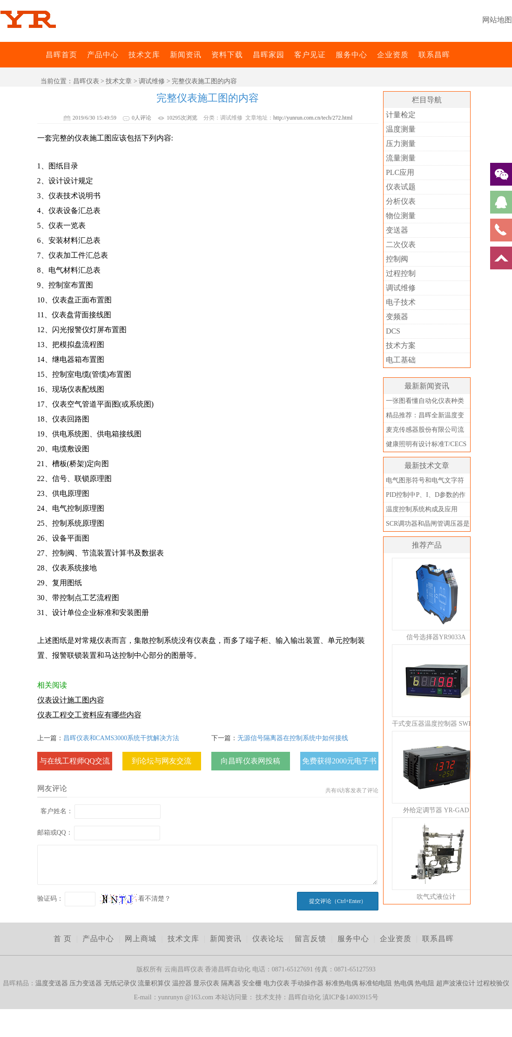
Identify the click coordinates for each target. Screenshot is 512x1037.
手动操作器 (307, 983)
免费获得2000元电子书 (339, 761)
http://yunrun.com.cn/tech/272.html (312, 117)
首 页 (63, 939)
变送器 (397, 230)
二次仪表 (401, 244)
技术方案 (401, 345)
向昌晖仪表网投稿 (250, 761)
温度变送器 (51, 983)
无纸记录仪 (120, 983)
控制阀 (397, 259)
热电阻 (424, 983)
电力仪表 (276, 983)
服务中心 (351, 55)
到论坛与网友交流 (161, 761)
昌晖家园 (268, 55)
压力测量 (401, 143)
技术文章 (119, 81)
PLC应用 (400, 172)
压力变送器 (85, 983)
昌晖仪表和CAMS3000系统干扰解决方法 (121, 738)
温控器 (182, 983)
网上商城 (140, 939)
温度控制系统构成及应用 (422, 509)
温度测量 (401, 129)
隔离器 (231, 983)
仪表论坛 (268, 939)
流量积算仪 (154, 983)
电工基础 (401, 360)
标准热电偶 (341, 983)
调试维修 (152, 81)
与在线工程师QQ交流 (75, 761)
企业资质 (393, 55)
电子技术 (401, 302)
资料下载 (227, 55)
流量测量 (401, 158)
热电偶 (403, 983)
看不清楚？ (135, 898)
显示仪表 (206, 983)
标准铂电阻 (375, 983)
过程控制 (401, 273)
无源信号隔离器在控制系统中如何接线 (292, 738)
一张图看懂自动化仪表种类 (425, 400)
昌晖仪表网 (39, 54)
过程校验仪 (493, 983)
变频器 (397, 317)
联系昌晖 (434, 55)
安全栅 (252, 983)
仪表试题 (401, 187)
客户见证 (310, 55)
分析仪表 (401, 201)
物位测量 (401, 216)
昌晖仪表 (86, 81)
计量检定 (401, 115)
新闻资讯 (186, 55)
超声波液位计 (455, 983)
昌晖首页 (61, 55)
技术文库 (144, 55)
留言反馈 (310, 939)
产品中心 (103, 55)
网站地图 (497, 20)
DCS (393, 331)
